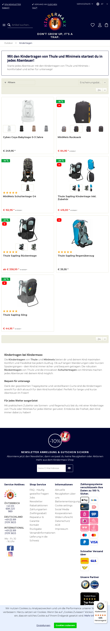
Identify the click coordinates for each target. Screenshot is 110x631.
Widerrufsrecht (64, 517)
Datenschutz (62, 521)
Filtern (10, 82)
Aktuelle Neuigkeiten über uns (65, 494)
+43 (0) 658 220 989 (10, 509)
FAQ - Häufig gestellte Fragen (39, 492)
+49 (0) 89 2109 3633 (10, 521)
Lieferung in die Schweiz (39, 538)
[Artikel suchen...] (20, 25)
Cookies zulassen (65, 625)
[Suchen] (10, 25)
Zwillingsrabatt (38, 513)
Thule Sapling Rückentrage (20, 255)
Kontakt (34, 525)
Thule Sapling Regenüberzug (76, 255)
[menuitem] (4, 25)
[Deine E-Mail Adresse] (55, 468)
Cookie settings (63, 505)
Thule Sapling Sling (15, 315)
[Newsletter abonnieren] (69, 468)
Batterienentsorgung (67, 501)
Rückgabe (36, 529)
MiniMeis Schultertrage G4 (19, 196)
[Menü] (4, 25)
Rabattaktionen (39, 505)
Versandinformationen (42, 532)
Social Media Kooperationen (63, 511)
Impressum (61, 529)
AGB (57, 525)
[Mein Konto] (99, 25)
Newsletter (36, 501)
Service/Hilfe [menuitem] (84, 4)
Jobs (32, 497)
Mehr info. (90, 615)
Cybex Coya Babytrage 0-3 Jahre (23, 137)
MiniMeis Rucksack (69, 137)
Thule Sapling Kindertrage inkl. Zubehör (77, 198)
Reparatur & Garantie (37, 519)
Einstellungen (43, 625)
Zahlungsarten (38, 509)
